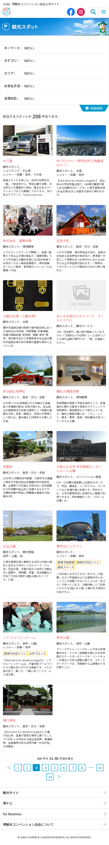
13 (100, 767)
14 (50, 776)
